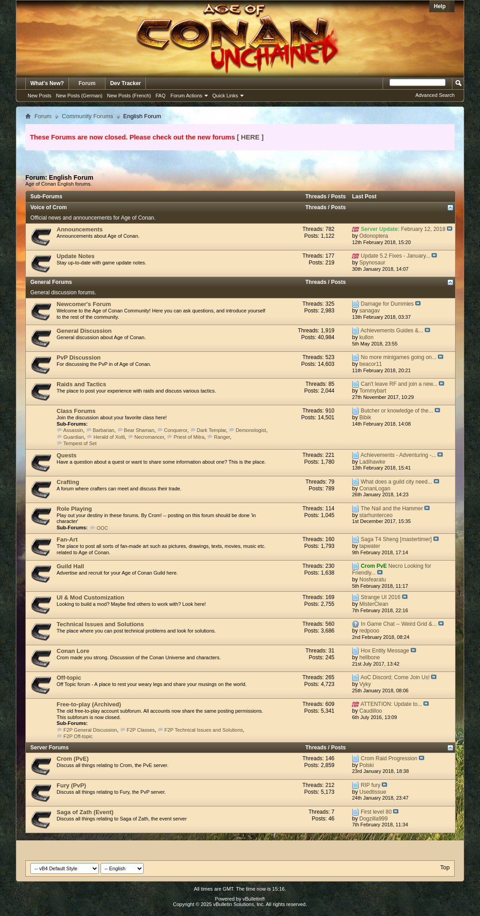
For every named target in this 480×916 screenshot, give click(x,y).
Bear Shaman (139, 430)
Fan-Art (67, 539)
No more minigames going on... (399, 357)
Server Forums (49, 747)
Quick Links (225, 95)
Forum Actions (186, 95)
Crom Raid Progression (389, 758)
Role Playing (74, 508)
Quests (67, 455)
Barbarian (104, 430)
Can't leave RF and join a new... (399, 384)
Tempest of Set (79, 443)
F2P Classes (141, 730)
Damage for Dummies (387, 304)
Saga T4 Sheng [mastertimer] (396, 539)
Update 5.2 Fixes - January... (395, 256)
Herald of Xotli (109, 437)
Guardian (73, 437)
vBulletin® (254, 899)
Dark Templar (211, 430)
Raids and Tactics (81, 384)
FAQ (160, 95)
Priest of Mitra (188, 437)
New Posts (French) (129, 95)
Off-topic (69, 677)
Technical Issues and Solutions (100, 624)
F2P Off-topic (77, 736)
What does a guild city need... (396, 482)
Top (445, 867)
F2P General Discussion (90, 730)
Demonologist (250, 430)
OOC (102, 528)
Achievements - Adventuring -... (398, 455)
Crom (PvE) (73, 758)
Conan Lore (73, 650)
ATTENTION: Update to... (391, 704)
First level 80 (376, 812)
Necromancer (149, 437)
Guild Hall (70, 566)
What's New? (47, 83)
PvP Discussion (79, 357)
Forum (87, 83)
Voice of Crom (48, 207)
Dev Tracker (125, 83)
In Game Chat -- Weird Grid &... (399, 624)
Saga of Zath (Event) (85, 812)
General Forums (51, 282)
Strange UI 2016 (380, 597)
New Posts (40, 95)
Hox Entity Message (385, 650)
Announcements (80, 229)
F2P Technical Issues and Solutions (203, 730)
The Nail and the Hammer (392, 508)
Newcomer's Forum (84, 304)
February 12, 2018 (423, 229)
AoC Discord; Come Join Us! (395, 677)
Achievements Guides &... (391, 330)
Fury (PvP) (71, 785)
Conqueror (175, 430)
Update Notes (76, 256)
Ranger (222, 437)
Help (440, 6)
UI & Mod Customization (91, 597)
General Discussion (84, 330)
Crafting (68, 482)
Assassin (73, 430)
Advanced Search (435, 95)
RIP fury (370, 785)
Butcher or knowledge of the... (397, 411)
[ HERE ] (250, 137)
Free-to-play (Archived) (89, 704)
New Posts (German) (79, 95)
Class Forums (76, 411)
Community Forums (87, 116)
